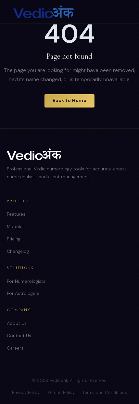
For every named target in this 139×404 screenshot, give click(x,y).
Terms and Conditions (104, 392)
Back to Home (70, 100)
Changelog (18, 251)
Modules (16, 226)
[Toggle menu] (119, 11)
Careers (15, 348)
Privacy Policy (26, 392)
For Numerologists (26, 281)
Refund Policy (61, 392)
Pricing (13, 239)
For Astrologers (23, 293)
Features (16, 214)
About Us (17, 323)
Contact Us (19, 336)
